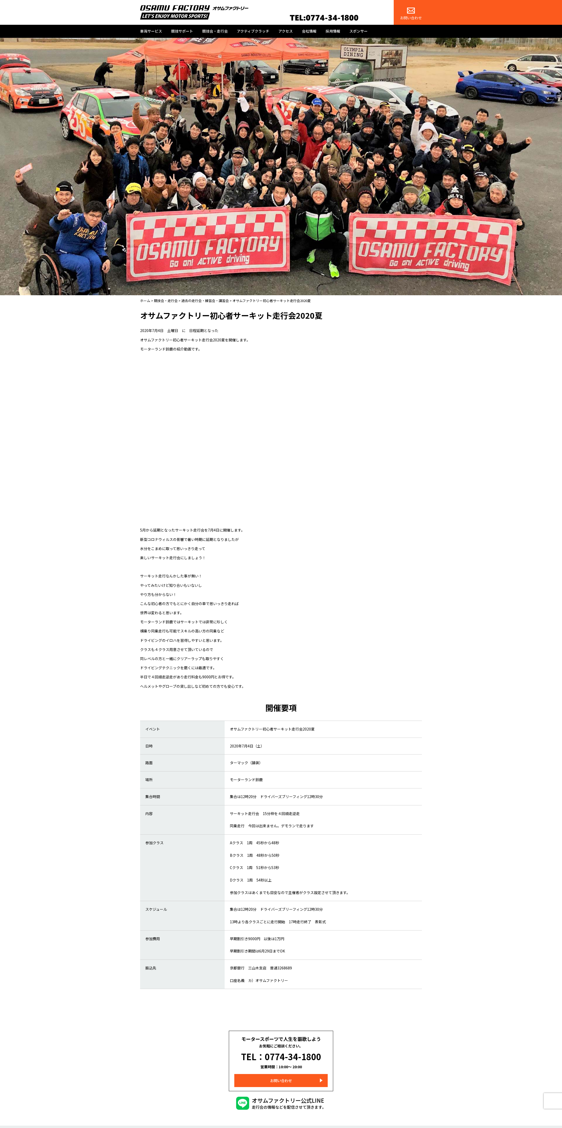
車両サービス (151, 31)
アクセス (285, 31)
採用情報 (333, 31)
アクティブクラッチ (253, 31)
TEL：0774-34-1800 (281, 1054)
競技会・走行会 (215, 31)
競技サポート (182, 31)
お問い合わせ (411, 14)
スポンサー (358, 31)
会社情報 (309, 31)
